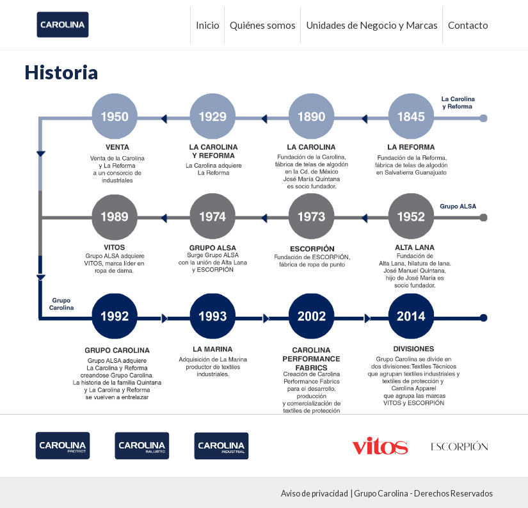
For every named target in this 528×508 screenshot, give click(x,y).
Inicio (208, 25)
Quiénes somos (263, 25)
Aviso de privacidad (314, 493)
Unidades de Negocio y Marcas (372, 25)
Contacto (468, 25)
